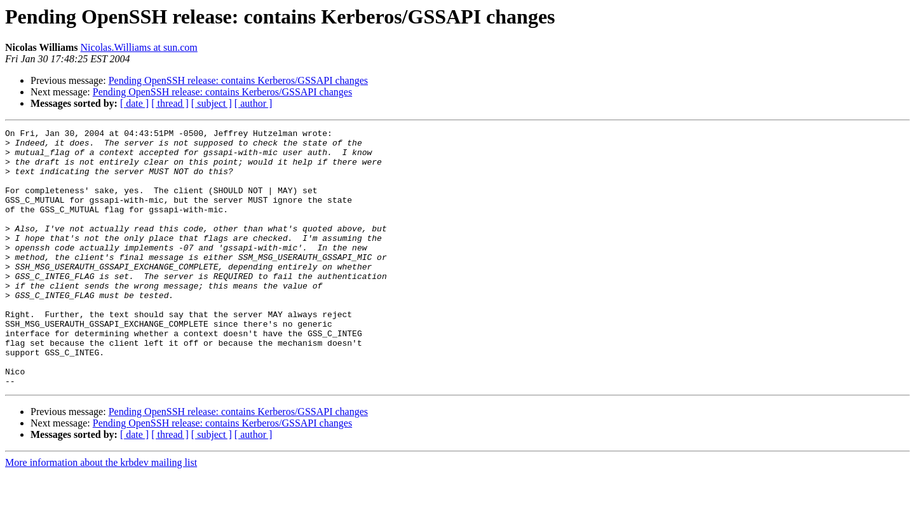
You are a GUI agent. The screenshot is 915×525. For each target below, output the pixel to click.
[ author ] (253, 103)
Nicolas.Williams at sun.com (139, 47)
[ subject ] (211, 103)
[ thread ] (170, 103)
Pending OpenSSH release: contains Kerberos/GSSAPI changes (238, 80)
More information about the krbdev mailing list (101, 513)
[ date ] (134, 103)
